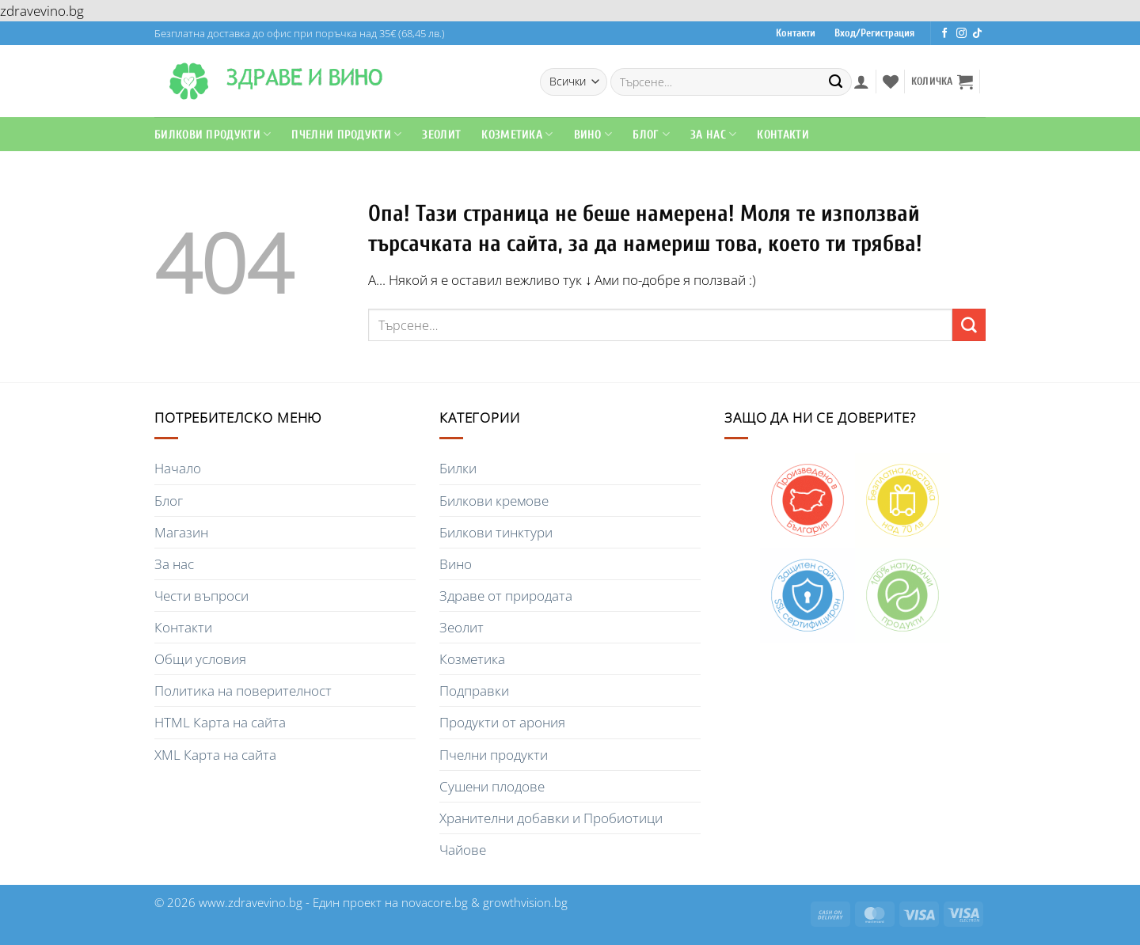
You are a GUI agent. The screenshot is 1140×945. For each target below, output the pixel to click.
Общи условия (200, 659)
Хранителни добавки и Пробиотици (551, 818)
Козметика (517, 134)
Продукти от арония (502, 722)
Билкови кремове (494, 500)
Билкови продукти (212, 134)
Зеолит (441, 134)
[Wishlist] (891, 81)
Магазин (181, 532)
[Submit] (836, 81)
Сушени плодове (492, 786)
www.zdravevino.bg (250, 902)
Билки (458, 468)
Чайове (462, 850)
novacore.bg (434, 902)
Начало (177, 468)
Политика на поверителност (243, 690)
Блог (651, 134)
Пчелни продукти (346, 134)
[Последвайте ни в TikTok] (977, 34)
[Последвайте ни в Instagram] (961, 34)
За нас (174, 564)
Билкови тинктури (496, 532)
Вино (593, 134)
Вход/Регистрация (874, 33)
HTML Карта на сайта (220, 722)
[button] (861, 81)
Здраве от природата (505, 595)
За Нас (713, 134)
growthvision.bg (525, 902)
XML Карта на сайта (215, 755)
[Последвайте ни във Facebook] (945, 34)
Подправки (474, 690)
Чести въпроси (201, 595)
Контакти (795, 33)
